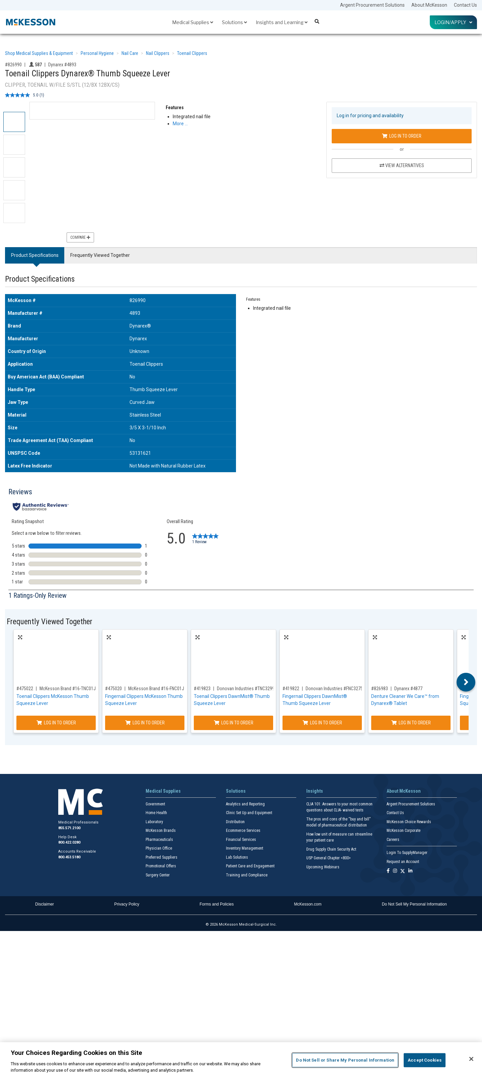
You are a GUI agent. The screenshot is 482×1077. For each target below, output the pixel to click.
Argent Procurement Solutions (372, 5)
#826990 (13, 64)
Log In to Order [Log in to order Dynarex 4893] (401, 136)
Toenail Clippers (192, 53)
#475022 (24, 688)
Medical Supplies (192, 22)
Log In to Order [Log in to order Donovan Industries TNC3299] (233, 722)
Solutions (234, 22)
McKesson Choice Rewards (409, 821)
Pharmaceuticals (159, 839)
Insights (314, 791)
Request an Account (403, 861)
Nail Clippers (157, 53)
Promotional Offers (161, 866)
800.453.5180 (69, 857)
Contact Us (465, 5)
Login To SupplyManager (407, 852)
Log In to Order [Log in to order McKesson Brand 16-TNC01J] (56, 722)
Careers (393, 839)
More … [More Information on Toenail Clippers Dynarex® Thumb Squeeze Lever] (180, 123)
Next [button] (466, 682)
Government (155, 804)
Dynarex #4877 (408, 688)
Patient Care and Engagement (250, 866)
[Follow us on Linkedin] (410, 871)
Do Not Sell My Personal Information (414, 904)
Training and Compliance (246, 875)
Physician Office (159, 848)
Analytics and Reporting (245, 804)
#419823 (202, 688)
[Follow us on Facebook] (388, 871)
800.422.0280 (69, 842)
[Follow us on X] (402, 871)
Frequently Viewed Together (100, 255)
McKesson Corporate (403, 830)
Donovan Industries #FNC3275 (334, 688)
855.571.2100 (69, 828)
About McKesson (429, 5)
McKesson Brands (161, 830)
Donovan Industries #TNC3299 (245, 688)
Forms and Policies (216, 904)
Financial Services (241, 839)
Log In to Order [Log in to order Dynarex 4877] (411, 722)
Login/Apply (453, 22)
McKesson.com (308, 904)
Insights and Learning (282, 22)
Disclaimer (44, 904)
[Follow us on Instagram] (395, 871)
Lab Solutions (237, 857)
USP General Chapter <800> (328, 858)
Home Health (156, 812)
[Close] (471, 1059)
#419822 (291, 688)
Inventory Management (244, 848)
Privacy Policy (126, 904)
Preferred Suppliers (161, 857)
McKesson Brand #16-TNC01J (67, 688)
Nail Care (130, 53)
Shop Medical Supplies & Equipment (39, 53)
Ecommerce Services (243, 830)
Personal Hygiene (97, 53)
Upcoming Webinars (322, 867)
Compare (80, 237)
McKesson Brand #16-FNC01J (156, 688)
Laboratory (154, 821)
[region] (241, 1059)
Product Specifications (35, 255)
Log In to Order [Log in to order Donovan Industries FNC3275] (322, 722)
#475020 (113, 688)
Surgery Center (158, 875)
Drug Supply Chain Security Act (331, 849)
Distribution (235, 821)
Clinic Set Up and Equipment (249, 812)
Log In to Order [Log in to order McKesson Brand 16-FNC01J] (145, 722)
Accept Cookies (424, 1060)
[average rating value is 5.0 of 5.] (22, 95)
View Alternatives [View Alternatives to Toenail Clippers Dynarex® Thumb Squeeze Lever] (402, 165)
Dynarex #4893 (62, 64)
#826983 (379, 688)
